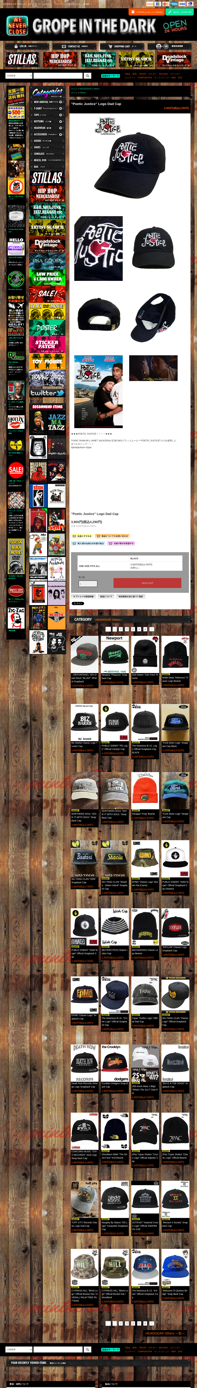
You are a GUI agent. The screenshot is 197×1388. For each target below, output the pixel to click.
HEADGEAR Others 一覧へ (165, 1333)
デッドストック (161, 78)
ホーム (74, 89)
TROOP (142, 74)
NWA (173, 78)
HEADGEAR (85, 89)
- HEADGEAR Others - (108, 619)
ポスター (152, 74)
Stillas (127, 74)
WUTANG (163, 74)
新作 (135, 74)
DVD (180, 78)
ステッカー (175, 74)
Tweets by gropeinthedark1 (42, 399)
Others (96, 89)
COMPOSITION (145, 78)
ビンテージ (130, 78)
